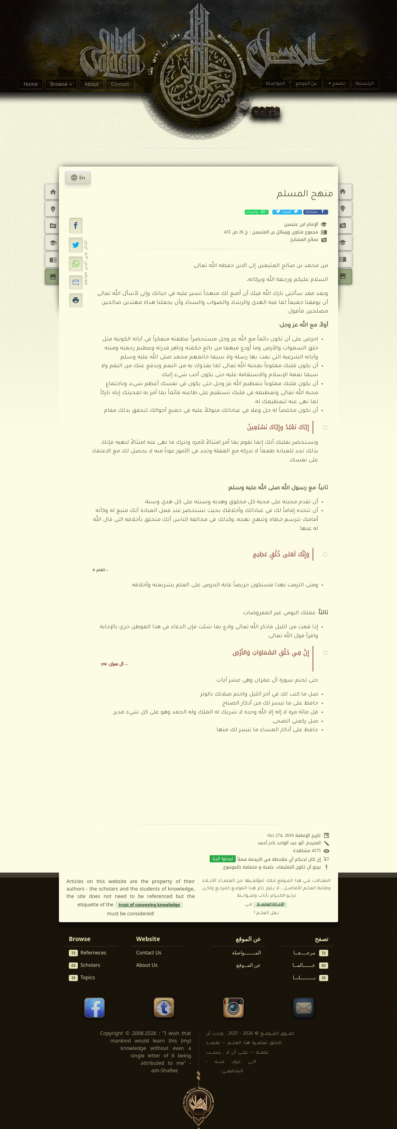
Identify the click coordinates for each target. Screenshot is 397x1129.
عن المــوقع (248, 965)
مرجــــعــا (310, 952)
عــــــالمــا (310, 965)
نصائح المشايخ (304, 239)
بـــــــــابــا (310, 977)
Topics (82, 977)
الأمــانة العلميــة (270, 905)
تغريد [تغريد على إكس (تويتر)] (287, 212)
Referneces (87, 952)
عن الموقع (306, 84)
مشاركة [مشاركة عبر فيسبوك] (315, 212)
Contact (120, 84)
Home (31, 84)
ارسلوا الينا (222, 858)
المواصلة (275, 84)
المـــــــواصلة (246, 952)
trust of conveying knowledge (149, 905)
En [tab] (77, 177)
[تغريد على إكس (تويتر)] (76, 245)
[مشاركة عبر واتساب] (76, 263)
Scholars (84, 965)
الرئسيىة (365, 84)
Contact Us (148, 952)
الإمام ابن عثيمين (301, 224)
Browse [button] (59, 84)
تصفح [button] (338, 84)
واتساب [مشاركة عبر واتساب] (256, 212)
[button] (76, 226)
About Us (147, 965)
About (91, 84)
